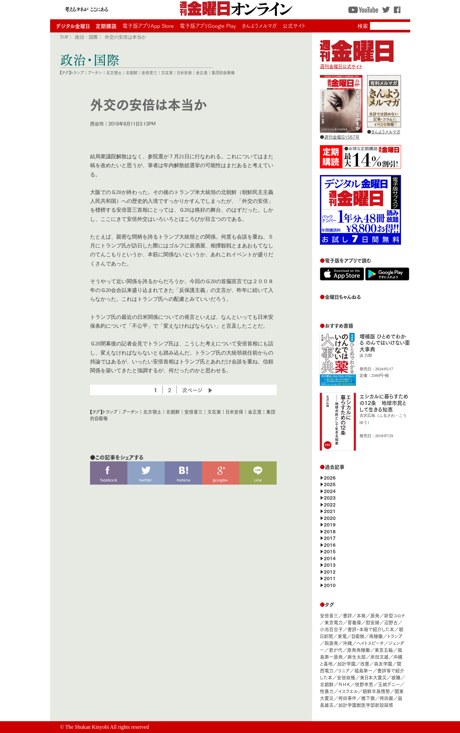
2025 (330, 483)
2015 (330, 551)
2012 (330, 571)
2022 (330, 504)
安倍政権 (346, 677)
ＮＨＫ (344, 684)
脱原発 (331, 642)
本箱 (361, 615)
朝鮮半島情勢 (376, 691)
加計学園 (346, 663)
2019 (330, 524)
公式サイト (294, 25)
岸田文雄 (379, 656)
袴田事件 (347, 698)
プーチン (95, 72)
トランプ (77, 72)
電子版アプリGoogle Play (208, 25)
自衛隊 (357, 636)
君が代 (335, 649)
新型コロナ (394, 615)
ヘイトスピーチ (370, 642)
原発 (374, 615)
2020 (330, 517)
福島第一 (363, 670)
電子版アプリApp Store (148, 25)
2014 (330, 557)
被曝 (395, 677)
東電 (342, 636)
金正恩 (202, 72)
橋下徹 (368, 698)
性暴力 (327, 691)
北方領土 (114, 72)
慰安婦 (372, 622)
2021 (330, 510)
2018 (330, 531)
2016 (330, 544)
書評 (347, 615)
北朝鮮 (132, 72)
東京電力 (333, 622)
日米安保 (184, 72)
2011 (330, 577)
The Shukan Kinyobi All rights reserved (107, 727)
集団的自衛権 (223, 72)
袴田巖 (386, 698)
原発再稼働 (358, 649)
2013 (330, 564)
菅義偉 (354, 622)
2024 (330, 490)
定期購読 (106, 25)
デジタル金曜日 (73, 25)
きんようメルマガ (259, 25)
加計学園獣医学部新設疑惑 (365, 704)
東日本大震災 (373, 677)
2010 (330, 584)
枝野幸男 (364, 684)
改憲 (364, 663)
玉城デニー (389, 684)
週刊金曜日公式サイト (357, 63)
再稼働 (376, 636)
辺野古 (391, 622)
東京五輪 (384, 649)
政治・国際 (86, 37)
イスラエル (348, 691)
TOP (64, 37)
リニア (344, 670)
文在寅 (167, 72)
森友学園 (383, 663)
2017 (330, 537)
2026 (330, 477)
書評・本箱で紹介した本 (370, 629)
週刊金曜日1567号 (341, 136)
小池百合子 (331, 629)
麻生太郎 (356, 656)
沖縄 (347, 642)
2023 (330, 497)
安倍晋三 (149, 72)
